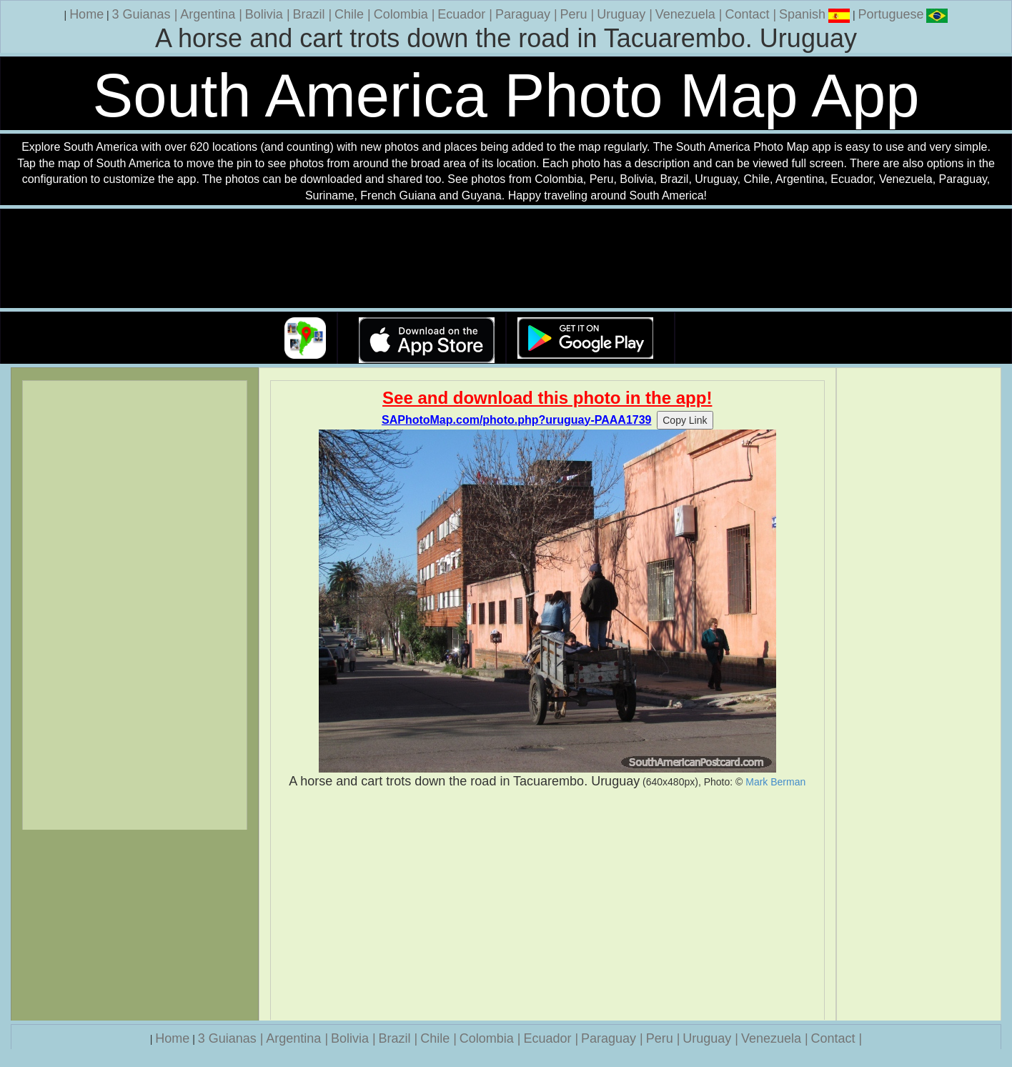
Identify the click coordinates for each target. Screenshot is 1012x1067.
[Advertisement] (548, 905)
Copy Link (685, 420)
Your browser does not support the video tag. (506, 259)
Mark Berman (775, 782)
